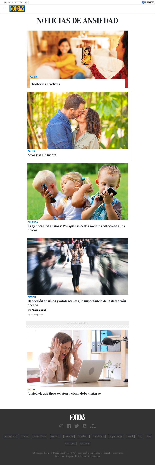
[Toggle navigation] (5, 9)
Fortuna (55, 436)
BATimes (85, 443)
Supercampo (116, 436)
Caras (25, 436)
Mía (149, 436)
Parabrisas (98, 436)
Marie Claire (39, 436)
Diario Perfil (10, 436)
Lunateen (70, 443)
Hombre (69, 436)
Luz (140, 436)
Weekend (83, 436)
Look (130, 436)
